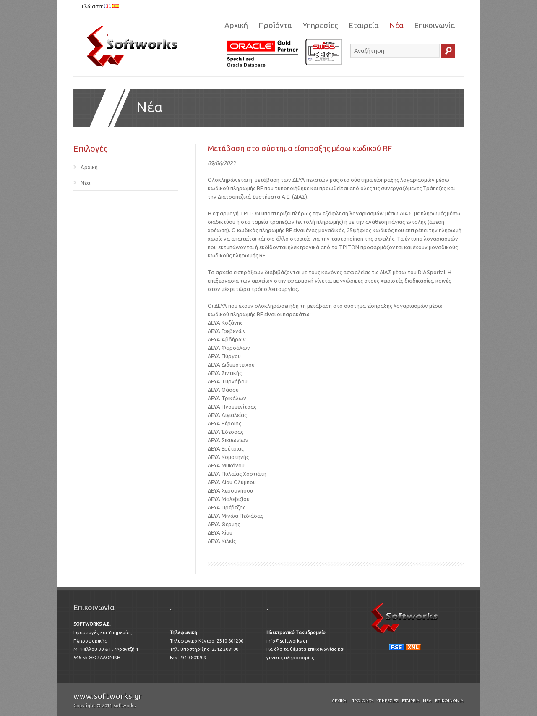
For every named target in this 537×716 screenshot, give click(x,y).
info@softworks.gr (287, 640)
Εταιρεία (364, 25)
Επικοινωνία (434, 25)
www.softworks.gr (107, 696)
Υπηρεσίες (320, 25)
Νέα (396, 25)
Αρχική (236, 25)
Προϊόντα (275, 25)
